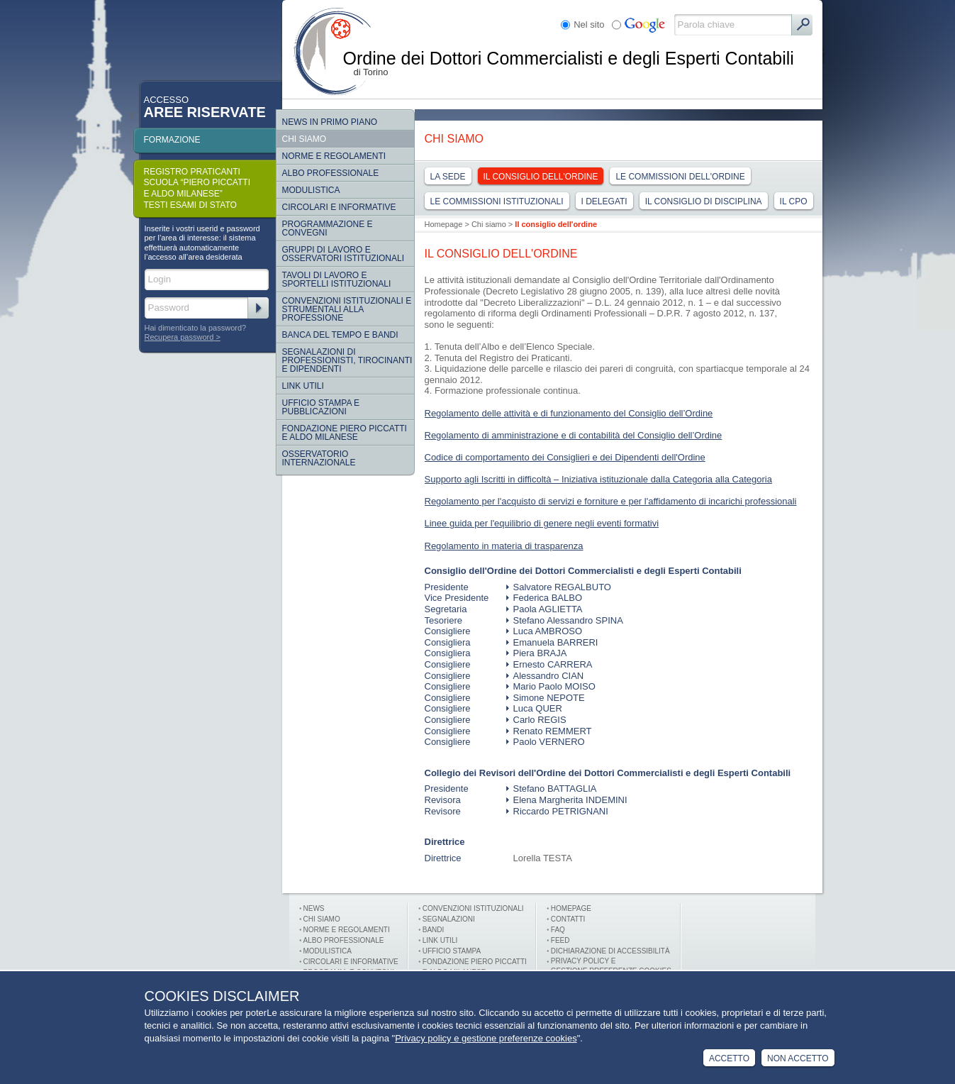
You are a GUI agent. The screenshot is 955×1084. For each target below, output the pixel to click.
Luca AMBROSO (544, 631)
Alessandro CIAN (545, 675)
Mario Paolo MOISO (551, 686)
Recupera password (179, 337)
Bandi (434, 930)
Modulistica (311, 190)
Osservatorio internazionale (319, 458)
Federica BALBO (544, 597)
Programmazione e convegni (327, 228)
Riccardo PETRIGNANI (557, 811)
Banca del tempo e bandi (340, 335)
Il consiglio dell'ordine (541, 177)
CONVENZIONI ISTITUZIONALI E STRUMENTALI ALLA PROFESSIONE (347, 309)
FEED (560, 940)
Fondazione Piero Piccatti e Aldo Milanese (344, 433)
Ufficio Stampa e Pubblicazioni (321, 407)
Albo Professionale (330, 173)
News (314, 908)
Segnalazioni (449, 919)
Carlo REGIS (536, 719)
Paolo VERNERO (545, 741)
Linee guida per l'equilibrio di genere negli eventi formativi (542, 523)
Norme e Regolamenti (346, 930)
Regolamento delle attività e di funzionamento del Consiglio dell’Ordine (569, 413)
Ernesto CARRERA (549, 664)
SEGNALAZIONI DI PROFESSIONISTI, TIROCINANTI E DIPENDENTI (347, 360)
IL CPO (794, 201)
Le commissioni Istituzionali (497, 201)
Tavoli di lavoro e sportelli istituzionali (336, 279)
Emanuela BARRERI (552, 642)
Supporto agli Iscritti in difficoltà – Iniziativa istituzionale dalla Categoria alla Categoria (598, 479)
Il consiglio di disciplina (703, 201)
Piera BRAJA (536, 653)
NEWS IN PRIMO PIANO (330, 122)
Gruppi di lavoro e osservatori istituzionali (343, 254)
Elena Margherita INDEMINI (566, 800)
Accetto (729, 1058)
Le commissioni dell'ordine (679, 177)
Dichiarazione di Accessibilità (610, 951)
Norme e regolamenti (334, 156)
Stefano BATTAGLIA (551, 788)
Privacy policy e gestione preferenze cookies (486, 1038)
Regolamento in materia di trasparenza (504, 546)
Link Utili (303, 386)
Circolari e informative (339, 207)
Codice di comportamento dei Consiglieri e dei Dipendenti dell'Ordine (565, 457)
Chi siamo (304, 139)
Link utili (440, 940)
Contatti (568, 919)
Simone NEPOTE (545, 697)
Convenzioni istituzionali (473, 908)
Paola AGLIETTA (544, 609)
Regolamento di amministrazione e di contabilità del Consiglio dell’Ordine (573, 435)
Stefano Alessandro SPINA (564, 620)
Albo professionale (343, 940)
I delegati (604, 201)
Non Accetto (797, 1058)
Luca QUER (534, 708)
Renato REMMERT (549, 731)
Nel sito (589, 24)
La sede (448, 177)
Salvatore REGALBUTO (558, 587)
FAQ (558, 930)
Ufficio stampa (452, 951)
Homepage (444, 224)
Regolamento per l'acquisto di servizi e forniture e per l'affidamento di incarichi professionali (611, 501)
